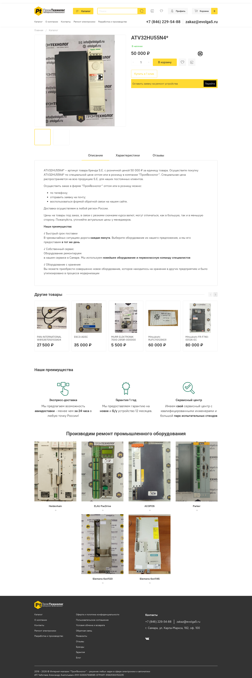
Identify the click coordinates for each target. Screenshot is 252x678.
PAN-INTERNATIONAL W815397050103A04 (49, 338)
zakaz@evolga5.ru (201, 22)
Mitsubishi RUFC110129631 (157, 338)
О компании (51, 21)
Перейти (210, 83)
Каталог (83, 11)
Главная (38, 30)
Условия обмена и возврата (90, 625)
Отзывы (80, 641)
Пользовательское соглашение (92, 619)
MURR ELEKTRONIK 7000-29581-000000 (123, 338)
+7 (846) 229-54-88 (163, 22)
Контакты (66, 21)
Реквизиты (81, 636)
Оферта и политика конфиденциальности (97, 614)
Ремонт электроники (84, 21)
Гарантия (80, 652)
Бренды (80, 646)
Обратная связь (84, 630)
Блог (78, 657)
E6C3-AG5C (81, 336)
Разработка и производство (112, 21)
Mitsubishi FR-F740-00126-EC (197, 338)
